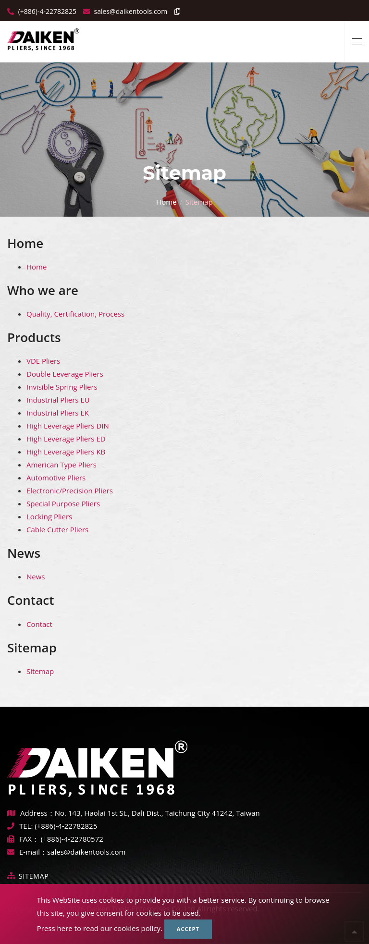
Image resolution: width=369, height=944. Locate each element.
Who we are (42, 290)
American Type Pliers (61, 464)
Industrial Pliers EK (57, 412)
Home (166, 201)
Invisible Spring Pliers (62, 387)
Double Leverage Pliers (64, 374)
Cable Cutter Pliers (57, 529)
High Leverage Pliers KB (65, 451)
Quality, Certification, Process (75, 314)
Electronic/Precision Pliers (69, 490)
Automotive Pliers (56, 477)
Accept (188, 928)
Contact (30, 600)
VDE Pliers (43, 361)
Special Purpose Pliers (63, 503)
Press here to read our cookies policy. (99, 928)
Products (34, 337)
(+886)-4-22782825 (46, 11)
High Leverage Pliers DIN (67, 425)
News (23, 553)
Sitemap (32, 647)
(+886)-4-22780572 (72, 839)
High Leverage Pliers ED (66, 438)
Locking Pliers (49, 516)
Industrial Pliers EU (58, 400)
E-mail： (27, 852)
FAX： (24, 839)
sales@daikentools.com (86, 852)
